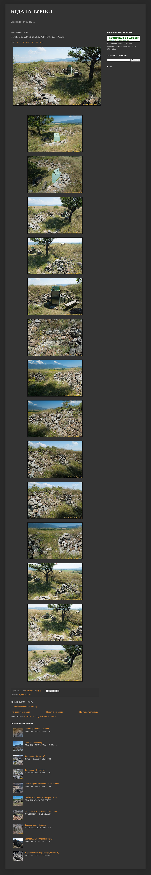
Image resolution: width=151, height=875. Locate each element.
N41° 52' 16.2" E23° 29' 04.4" (30, 42)
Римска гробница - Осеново (37, 729)
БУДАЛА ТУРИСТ (32, 11)
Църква (28, 695)
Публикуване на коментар (25, 706)
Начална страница (54, 712)
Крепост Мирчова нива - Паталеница (41, 811)
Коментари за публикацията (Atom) (40, 717)
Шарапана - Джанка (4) (35, 756)
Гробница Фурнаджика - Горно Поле (41, 797)
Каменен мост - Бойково (35, 825)
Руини (21, 695)
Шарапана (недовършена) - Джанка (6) (42, 852)
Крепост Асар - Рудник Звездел (38, 839)
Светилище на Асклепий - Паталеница (42, 784)
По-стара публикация (88, 712)
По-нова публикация (21, 712)
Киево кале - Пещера (34, 742)
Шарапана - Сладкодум (35, 770)
